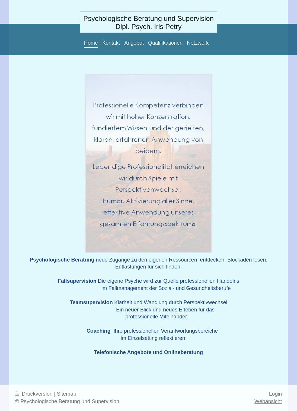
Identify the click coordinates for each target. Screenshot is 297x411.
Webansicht (268, 401)
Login (275, 394)
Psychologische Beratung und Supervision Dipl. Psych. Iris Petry (148, 22)
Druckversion (34, 394)
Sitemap (66, 394)
